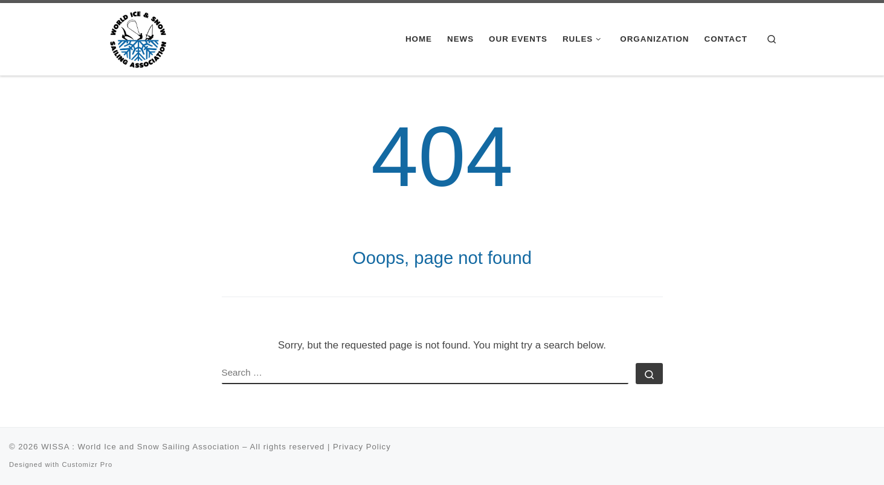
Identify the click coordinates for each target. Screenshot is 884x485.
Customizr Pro (87, 464)
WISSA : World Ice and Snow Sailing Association (140, 446)
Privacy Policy (362, 446)
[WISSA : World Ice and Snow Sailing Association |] (138, 37)
